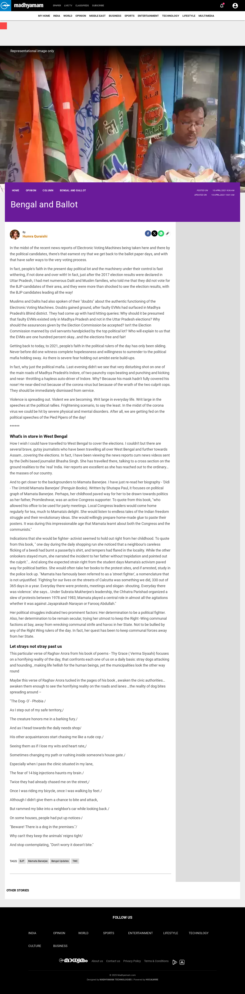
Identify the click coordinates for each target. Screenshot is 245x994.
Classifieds (82, 5)
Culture (34, 946)
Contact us (113, 961)
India (56, 15)
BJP (22, 861)
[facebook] (148, 233)
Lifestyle (188, 15)
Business (115, 15)
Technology (170, 15)
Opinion (80, 15)
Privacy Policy (132, 961)
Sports (130, 15)
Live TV (68, 5)
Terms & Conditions (156, 961)
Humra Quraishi (35, 236)
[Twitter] (154, 233)
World (67, 15)
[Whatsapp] (161, 233)
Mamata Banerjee (37, 861)
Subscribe (98, 5)
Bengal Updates (60, 861)
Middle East (97, 15)
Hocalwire (152, 979)
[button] (5, 5)
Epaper (57, 5)
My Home (44, 15)
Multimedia (206, 15)
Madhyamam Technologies (116, 979)
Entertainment (148, 15)
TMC (75, 861)
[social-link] (167, 233)
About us (97, 961)
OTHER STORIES (18, 890)
